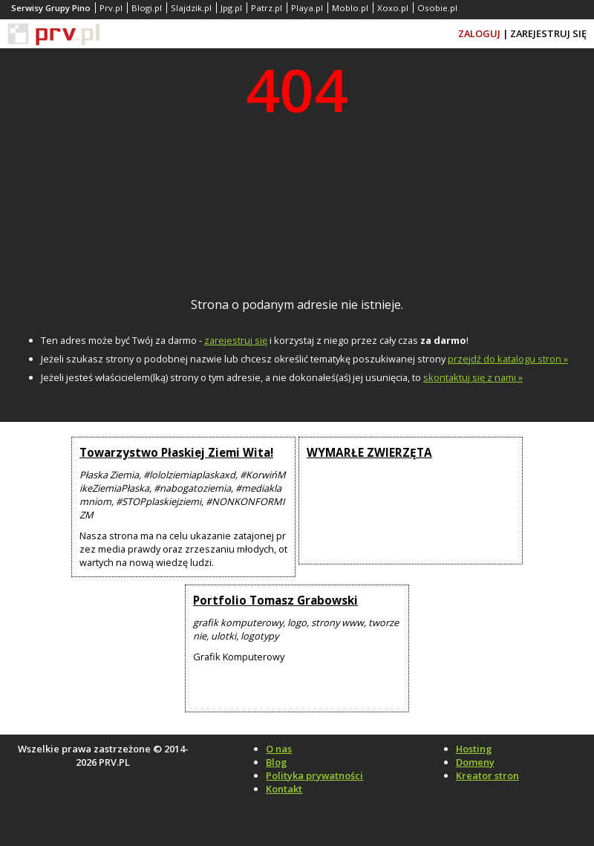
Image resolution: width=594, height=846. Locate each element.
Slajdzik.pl (191, 7)
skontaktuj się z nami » (473, 377)
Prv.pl (111, 7)
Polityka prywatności (314, 775)
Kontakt (284, 788)
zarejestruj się (235, 340)
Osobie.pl (437, 7)
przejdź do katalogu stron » (508, 358)
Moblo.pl (350, 7)
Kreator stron (487, 775)
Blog (276, 762)
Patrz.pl (266, 7)
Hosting (474, 748)
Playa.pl (307, 7)
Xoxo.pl (392, 7)
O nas (279, 748)
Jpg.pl (231, 7)
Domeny (475, 762)
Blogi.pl (146, 7)
